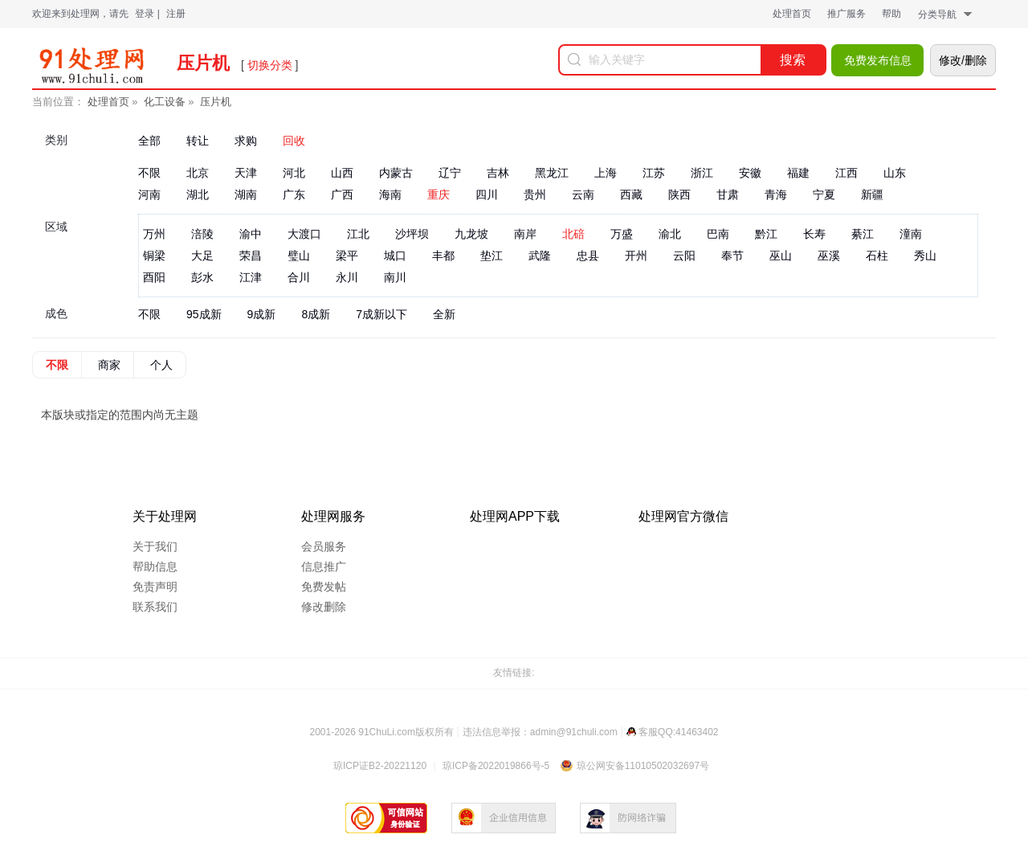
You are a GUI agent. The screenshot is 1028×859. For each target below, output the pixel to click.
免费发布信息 (878, 60)
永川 (347, 277)
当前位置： (58, 102)
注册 (176, 13)
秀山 (925, 255)
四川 (486, 194)
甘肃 (727, 194)
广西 (342, 194)
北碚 (573, 233)
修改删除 (323, 606)
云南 (583, 194)
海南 (390, 194)
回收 (294, 140)
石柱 (877, 255)
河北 (294, 172)
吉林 (498, 172)
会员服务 (323, 546)
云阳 (684, 255)
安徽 (750, 172)
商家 (109, 364)
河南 (149, 194)
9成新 (261, 314)
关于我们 (155, 546)
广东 (294, 194)
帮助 (891, 13)
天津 (246, 172)
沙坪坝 (412, 233)
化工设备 (165, 102)
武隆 (539, 255)
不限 (149, 172)
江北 (358, 233)
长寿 (814, 233)
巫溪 (829, 255)
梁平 (347, 255)
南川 (395, 277)
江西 (846, 172)
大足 (202, 255)
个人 (161, 364)
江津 (250, 277)
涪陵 (202, 233)
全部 (149, 140)
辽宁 (450, 172)
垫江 (491, 255)
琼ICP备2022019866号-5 (496, 765)
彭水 (202, 277)
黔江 (766, 233)
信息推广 (323, 566)
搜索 (793, 60)
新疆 (872, 194)
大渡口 (304, 233)
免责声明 (155, 586)
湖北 (197, 194)
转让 (197, 140)
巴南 (718, 233)
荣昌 (250, 255)
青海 (776, 194)
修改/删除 (963, 60)
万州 (154, 233)
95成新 (204, 314)
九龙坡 (471, 233)
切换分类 (270, 65)
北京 (197, 172)
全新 (444, 314)
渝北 (670, 233)
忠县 (588, 255)
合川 (299, 277)
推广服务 (846, 13)
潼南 (911, 233)
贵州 (535, 194)
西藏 (631, 194)
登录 (144, 13)
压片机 (215, 102)
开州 (636, 255)
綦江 (862, 233)
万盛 (621, 233)
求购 (246, 140)
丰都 (443, 255)
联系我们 (155, 606)
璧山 (299, 255)
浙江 (702, 172)
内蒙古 (396, 172)
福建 (798, 172)
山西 (342, 172)
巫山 (780, 255)
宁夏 (824, 194)
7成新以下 (381, 314)
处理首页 (792, 13)
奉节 (732, 255)
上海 (605, 172)
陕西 (679, 194)
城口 (395, 255)
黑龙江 (552, 172)
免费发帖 (323, 586)
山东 (894, 172)
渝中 (250, 233)
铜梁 (154, 255)
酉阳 (154, 277)
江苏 (653, 172)
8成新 (315, 314)
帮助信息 (155, 566)
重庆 (438, 194)
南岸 (525, 233)
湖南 (246, 194)
